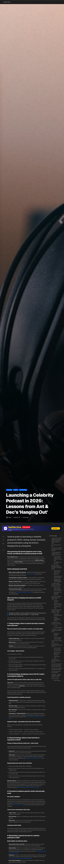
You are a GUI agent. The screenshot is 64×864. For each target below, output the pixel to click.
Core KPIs (56, 625)
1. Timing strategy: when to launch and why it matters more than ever (56, 553)
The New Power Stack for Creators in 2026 (28, 787)
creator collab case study (18, 804)
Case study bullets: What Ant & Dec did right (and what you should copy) (57, 665)
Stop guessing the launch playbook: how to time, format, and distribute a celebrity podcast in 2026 (57, 541)
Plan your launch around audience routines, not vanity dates (58, 558)
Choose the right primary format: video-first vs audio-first (57, 572)
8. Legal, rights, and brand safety (57, 641)
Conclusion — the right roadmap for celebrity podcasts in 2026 (56, 675)
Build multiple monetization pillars (58, 614)
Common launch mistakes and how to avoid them (57, 669)
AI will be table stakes (57, 657)
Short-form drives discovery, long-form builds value (57, 649)
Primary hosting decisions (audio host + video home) (58, 589)
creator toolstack (30, 574)
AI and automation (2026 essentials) (57, 638)
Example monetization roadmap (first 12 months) (57, 618)
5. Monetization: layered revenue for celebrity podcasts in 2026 (56, 611)
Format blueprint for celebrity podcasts (58, 577)
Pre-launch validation (56, 601)
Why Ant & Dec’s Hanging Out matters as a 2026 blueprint (57, 549)
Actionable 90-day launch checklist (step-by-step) (56, 661)
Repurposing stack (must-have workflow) (57, 593)
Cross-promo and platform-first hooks (58, 604)
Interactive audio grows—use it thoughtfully (57, 653)
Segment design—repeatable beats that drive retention (58, 580)
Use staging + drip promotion (57, 563)
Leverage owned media (57, 607)
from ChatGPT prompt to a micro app (24, 592)
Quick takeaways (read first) (56, 545)
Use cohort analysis (58, 627)
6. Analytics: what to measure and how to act (56, 623)
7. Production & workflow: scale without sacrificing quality (57, 630)
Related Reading (57, 680)
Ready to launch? (55, 678)
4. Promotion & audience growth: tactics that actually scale (56, 597)
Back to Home (6, 2)
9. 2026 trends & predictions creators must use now (57, 645)
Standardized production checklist (56, 635)
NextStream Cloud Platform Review (34, 758)
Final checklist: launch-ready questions (56, 672)
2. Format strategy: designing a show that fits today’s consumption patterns (57, 567)
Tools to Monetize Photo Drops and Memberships (20, 858)
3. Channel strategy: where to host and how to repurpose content (56, 585)
